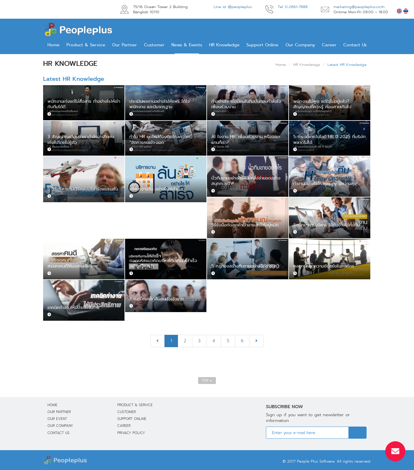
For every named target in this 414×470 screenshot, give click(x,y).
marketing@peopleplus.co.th (359, 6)
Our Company (300, 45)
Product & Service (85, 45)
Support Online (262, 45)
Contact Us (355, 45)
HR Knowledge (224, 45)
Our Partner (124, 45)
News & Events (186, 45)
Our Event (57, 418)
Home (53, 45)
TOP (207, 380)
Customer (154, 45)
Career (329, 45)
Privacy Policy (131, 432)
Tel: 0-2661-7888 (293, 6)
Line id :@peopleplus (233, 6)
